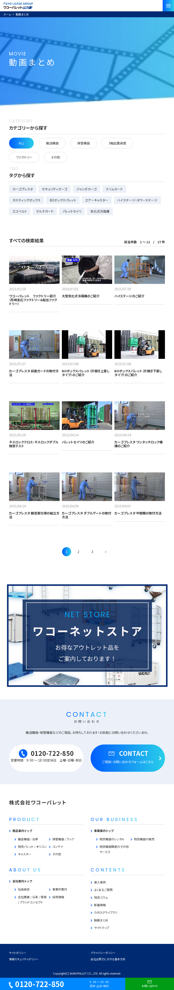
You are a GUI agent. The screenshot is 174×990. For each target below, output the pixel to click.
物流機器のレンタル (112, 839)
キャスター (24, 854)
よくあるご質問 (103, 890)
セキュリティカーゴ (54, 189)
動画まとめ (101, 920)
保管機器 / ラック (63, 839)
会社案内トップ (22, 881)
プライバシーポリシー (103, 953)
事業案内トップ (104, 831)
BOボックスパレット (63, 200)
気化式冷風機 (99, 211)
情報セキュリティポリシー (24, 959)
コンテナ (57, 846)
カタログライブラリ (105, 912)
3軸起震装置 (117, 143)
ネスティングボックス (26, 200)
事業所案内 (59, 889)
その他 (55, 157)
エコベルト (19, 211)
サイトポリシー (17, 953)
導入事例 (100, 882)
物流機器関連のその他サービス (114, 849)
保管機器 (83, 143)
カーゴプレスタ (22, 189)
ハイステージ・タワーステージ (137, 200)
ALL (21, 143)
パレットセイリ (72, 211)
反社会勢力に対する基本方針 (108, 959)
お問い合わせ (150, 983)
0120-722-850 (36, 984)
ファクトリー (24, 157)
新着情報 (100, 905)
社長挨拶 (24, 889)
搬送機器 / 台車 (28, 839)
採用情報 (58, 897)
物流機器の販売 (144, 839)
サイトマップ (101, 927)
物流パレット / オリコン (32, 846)
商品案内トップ (22, 831)
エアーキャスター (96, 200)
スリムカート (114, 189)
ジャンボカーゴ (86, 189)
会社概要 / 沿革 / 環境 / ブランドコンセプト (32, 899)
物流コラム (101, 897)
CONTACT (128, 756)
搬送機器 (52, 143)
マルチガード (44, 211)
